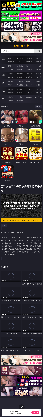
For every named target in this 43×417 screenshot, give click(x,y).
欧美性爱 (38, 74)
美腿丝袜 (10, 85)
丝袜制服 (20, 69)
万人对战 (29, 58)
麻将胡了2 (10, 61)
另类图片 (38, 85)
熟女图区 (29, 85)
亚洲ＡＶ (10, 66)
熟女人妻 (10, 69)
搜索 (38, 51)
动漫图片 (38, 81)
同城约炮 (10, 97)
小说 (3, 91)
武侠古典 (38, 89)
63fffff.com (21, 46)
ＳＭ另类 (38, 69)
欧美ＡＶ (29, 66)
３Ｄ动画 (38, 66)
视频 (3, 67)
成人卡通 (29, 74)
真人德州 (20, 58)
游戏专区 (38, 58)
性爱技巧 (38, 93)
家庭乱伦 (20, 89)
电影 (3, 75)
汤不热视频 (38, 97)
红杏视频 (10, 100)
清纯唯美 (20, 85)
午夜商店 (20, 97)
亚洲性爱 (10, 74)
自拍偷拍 (20, 66)
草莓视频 (29, 97)
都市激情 (10, 89)
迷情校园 (10, 93)
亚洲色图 (20, 81)
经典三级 (20, 77)
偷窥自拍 (10, 81)
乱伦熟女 (29, 77)
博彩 (3, 60)
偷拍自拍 (20, 74)
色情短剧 (20, 100)
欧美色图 (29, 81)
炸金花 (20, 61)
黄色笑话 (29, 93)
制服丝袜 (10, 77)
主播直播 (29, 69)
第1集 (4, 225)
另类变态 (38, 77)
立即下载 (35, 413)
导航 (3, 98)
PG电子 (10, 58)
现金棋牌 (29, 61)
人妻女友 (29, 89)
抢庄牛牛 (38, 61)
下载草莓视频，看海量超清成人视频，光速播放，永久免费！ (22, 220)
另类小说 (20, 93)
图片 (3, 83)
